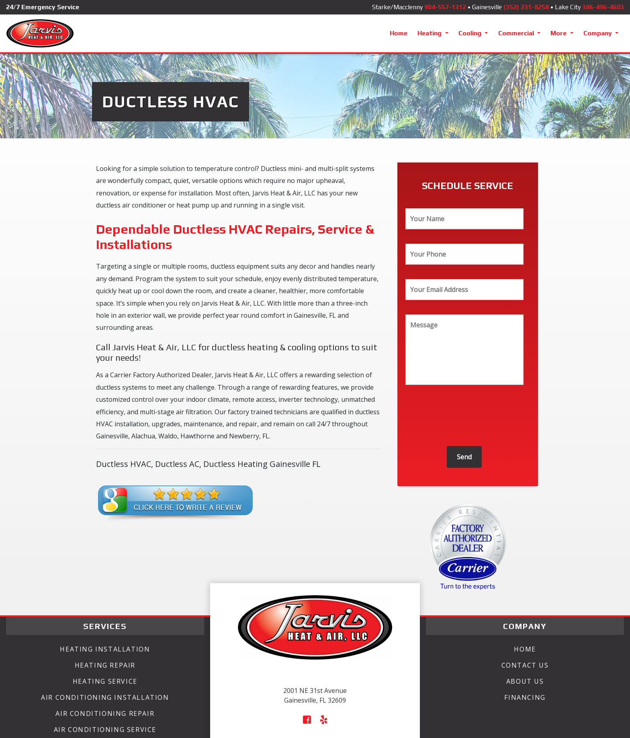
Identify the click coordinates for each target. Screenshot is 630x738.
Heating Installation (105, 649)
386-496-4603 (603, 7)
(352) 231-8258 (526, 7)
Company (598, 33)
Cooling (470, 33)
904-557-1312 (445, 7)
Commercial (517, 33)
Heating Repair (105, 665)
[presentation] (466, 417)
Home (398, 33)
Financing (524, 697)
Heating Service (105, 681)
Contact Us (525, 665)
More (559, 33)
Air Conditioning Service (105, 729)
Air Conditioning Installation (105, 697)
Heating (430, 33)
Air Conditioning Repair (104, 713)
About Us (525, 681)
